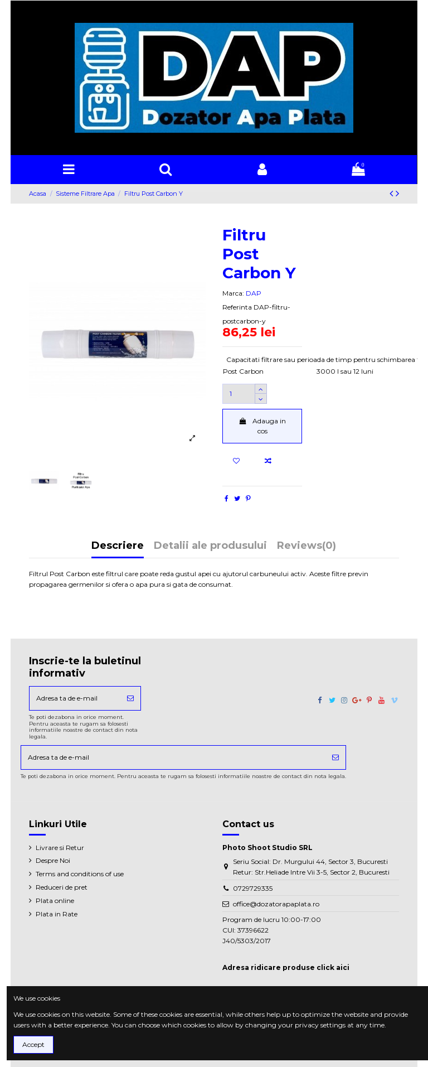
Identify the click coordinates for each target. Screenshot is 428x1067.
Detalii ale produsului (210, 546)
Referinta (237, 307)
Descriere (117, 546)
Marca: (233, 293)
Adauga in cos (262, 426)
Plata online (55, 900)
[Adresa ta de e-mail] (75, 698)
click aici (333, 967)
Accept (33, 1044)
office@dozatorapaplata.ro (276, 904)
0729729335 (253, 888)
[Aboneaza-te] (130, 698)
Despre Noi (53, 860)
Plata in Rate (56, 914)
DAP (253, 293)
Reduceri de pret (61, 887)
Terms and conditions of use (80, 874)
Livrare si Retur (60, 847)
